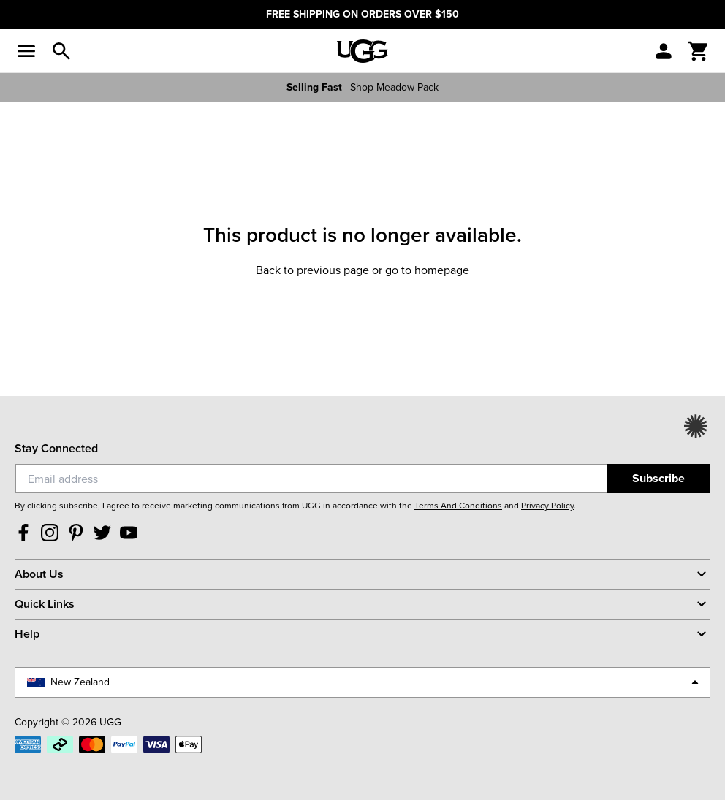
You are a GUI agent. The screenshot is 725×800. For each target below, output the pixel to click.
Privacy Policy (547, 505)
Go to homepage (427, 270)
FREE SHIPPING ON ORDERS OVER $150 (362, 14)
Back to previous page (312, 270)
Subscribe (658, 478)
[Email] (311, 478)
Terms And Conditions (458, 505)
